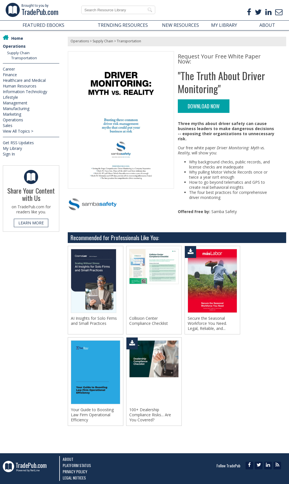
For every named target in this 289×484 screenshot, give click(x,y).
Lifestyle (10, 97)
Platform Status (77, 465)
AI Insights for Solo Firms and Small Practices (94, 321)
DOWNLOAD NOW (204, 106)
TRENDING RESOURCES (123, 25)
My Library (12, 148)
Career (9, 69)
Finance (10, 74)
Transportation (24, 57)
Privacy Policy (75, 471)
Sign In (9, 154)
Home (17, 38)
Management (15, 103)
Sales (7, 125)
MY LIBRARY (224, 25)
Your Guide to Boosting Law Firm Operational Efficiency (92, 414)
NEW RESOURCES (180, 25)
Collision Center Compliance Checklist (148, 321)
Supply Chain (18, 52)
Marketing (12, 114)
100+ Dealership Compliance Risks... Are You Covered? (150, 414)
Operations (14, 46)
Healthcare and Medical (24, 80)
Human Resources (19, 86)
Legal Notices (74, 478)
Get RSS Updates (18, 142)
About (68, 459)
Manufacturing (16, 108)
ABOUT (267, 25)
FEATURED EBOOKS (43, 25)
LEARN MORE (31, 222)
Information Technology (25, 91)
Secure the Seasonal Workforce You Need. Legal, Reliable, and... (207, 323)
